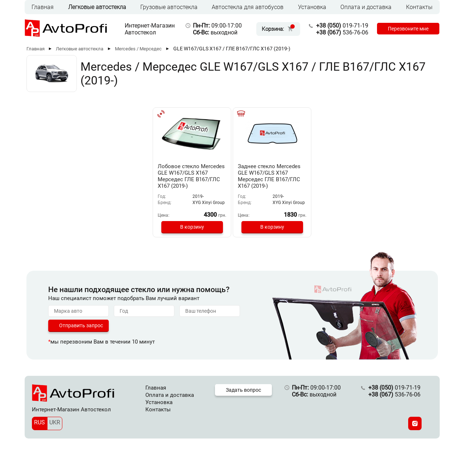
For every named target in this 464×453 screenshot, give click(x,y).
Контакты (419, 7)
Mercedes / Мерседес (138, 48)
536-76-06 (342, 32)
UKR (54, 422)
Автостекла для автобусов (247, 7)
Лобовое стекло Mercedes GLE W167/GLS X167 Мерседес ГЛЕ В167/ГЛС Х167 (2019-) (191, 176)
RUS (39, 422)
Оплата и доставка (366, 7)
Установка (312, 7)
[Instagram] (415, 423)
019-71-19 (342, 25)
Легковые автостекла (97, 7)
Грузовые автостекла (169, 7)
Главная (43, 7)
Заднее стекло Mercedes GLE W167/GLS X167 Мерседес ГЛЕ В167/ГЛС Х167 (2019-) (269, 176)
